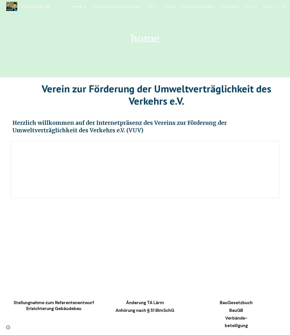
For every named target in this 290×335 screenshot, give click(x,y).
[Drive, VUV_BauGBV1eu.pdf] (236, 248)
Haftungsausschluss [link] (198, 6)
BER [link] (150, 6)
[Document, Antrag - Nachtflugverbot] (145, 169)
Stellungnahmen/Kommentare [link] (116, 6)
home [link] (76, 6)
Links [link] (248, 6)
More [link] (267, 6)
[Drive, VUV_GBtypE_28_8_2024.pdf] (54, 248)
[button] (284, 6)
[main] (145, 39)
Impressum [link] (229, 6)
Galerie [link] (170, 6)
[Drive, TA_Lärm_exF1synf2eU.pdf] (145, 248)
